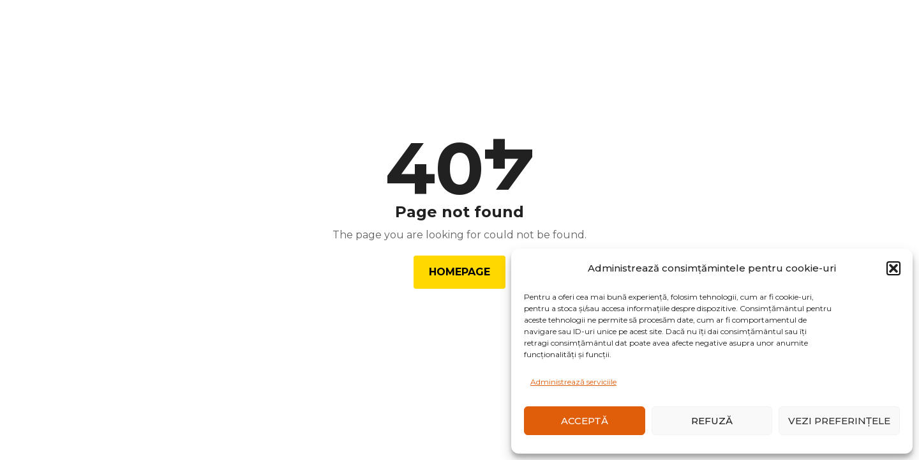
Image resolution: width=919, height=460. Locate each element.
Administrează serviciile (573, 382)
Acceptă (584, 421)
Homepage (459, 272)
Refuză (712, 421)
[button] (893, 268)
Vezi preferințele (839, 421)
